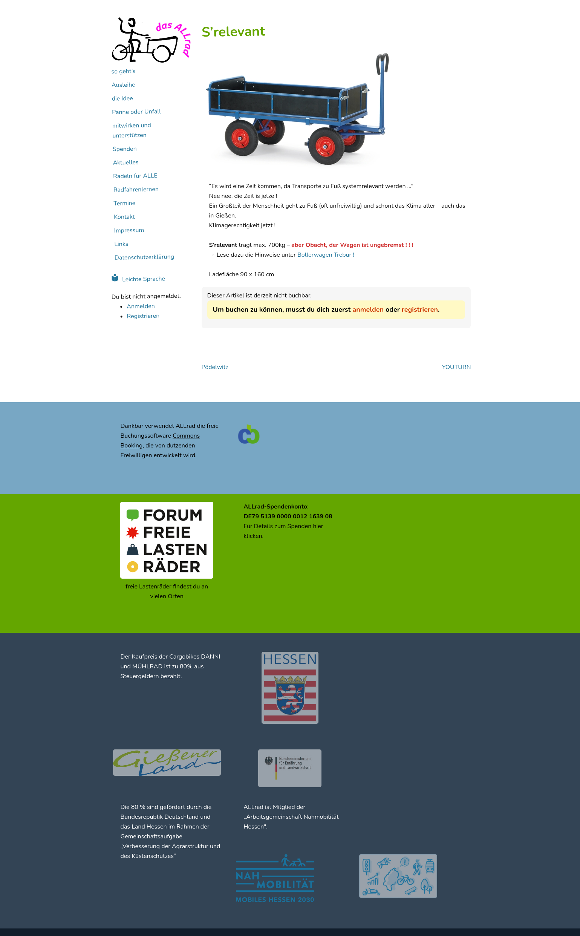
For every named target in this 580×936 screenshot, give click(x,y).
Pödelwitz (215, 367)
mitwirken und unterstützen (131, 130)
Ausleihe (123, 85)
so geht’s (123, 71)
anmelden (368, 309)
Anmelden (141, 306)
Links (121, 244)
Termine (124, 203)
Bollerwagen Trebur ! (325, 255)
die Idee (122, 98)
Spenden (124, 149)
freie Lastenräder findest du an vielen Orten (166, 591)
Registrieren (143, 316)
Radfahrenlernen (135, 189)
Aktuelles (126, 162)
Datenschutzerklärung (144, 257)
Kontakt (124, 217)
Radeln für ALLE (135, 176)
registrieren (420, 309)
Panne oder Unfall (136, 111)
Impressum (129, 230)
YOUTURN (456, 367)
